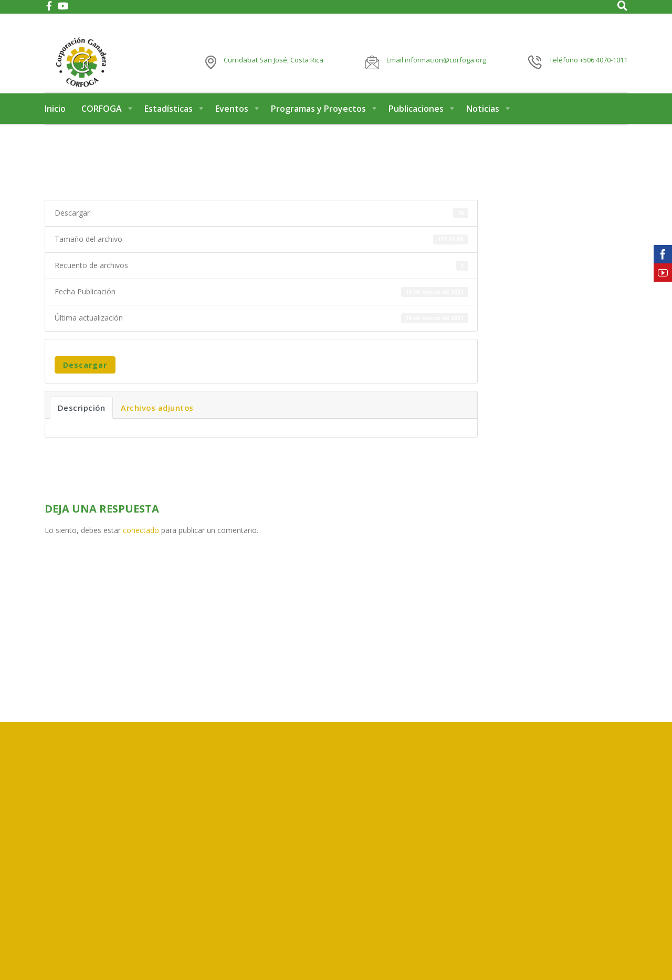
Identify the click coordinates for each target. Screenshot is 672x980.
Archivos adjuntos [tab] (157, 424)
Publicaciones (416, 125)
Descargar (85, 382)
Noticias (482, 125)
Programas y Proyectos (318, 125)
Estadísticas (168, 125)
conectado (141, 547)
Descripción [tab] (82, 424)
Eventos (231, 125)
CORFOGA (101, 125)
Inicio (55, 125)
